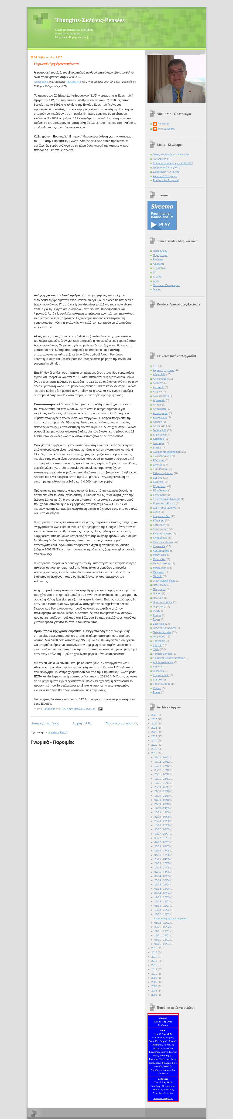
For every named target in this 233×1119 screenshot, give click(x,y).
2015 (154, 952)
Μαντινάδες (159, 559)
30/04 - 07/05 (162, 876)
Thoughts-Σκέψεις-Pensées (90, 20)
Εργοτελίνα (159, 268)
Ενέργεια (158, 481)
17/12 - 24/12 (162, 761)
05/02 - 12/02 (162, 922)
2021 (154, 736)
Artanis (157, 276)
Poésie (157, 688)
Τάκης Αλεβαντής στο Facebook (171, 154)
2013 (154, 960)
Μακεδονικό (160, 554)
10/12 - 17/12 (162, 765)
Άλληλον (158, 383)
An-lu (156, 281)
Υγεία (156, 649)
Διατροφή (158, 443)
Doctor (157, 289)
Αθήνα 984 (159, 374)
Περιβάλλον (159, 584)
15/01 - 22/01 (162, 935)
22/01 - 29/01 (162, 931)
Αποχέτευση (160, 417)
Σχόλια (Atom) (57, 732)
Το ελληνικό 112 (162, 158)
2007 (154, 986)
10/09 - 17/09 (162, 812)
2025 (154, 719)
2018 (154, 748)
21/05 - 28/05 (162, 863)
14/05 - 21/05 (162, 867)
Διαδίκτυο (158, 438)
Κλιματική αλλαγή (163, 542)
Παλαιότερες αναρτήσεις (122, 723)
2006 (154, 990)
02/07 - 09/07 (162, 842)
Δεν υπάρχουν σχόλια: (82, 708)
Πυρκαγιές (159, 606)
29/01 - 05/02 (162, 926)
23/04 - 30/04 (162, 880)
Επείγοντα (159, 494)
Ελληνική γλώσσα (163, 473)
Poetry (157, 692)
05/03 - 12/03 (162, 905)
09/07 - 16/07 (162, 838)
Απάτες (157, 404)
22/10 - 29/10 (162, 791)
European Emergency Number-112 (173, 163)
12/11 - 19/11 (162, 782)
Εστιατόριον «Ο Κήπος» (167, 171)
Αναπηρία (158, 387)
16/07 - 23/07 (162, 833)
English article (161, 675)
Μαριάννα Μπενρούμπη (166, 285)
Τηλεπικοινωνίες (162, 632)
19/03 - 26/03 (162, 897)
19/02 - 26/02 (162, 909)
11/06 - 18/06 (162, 850)
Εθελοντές (159, 460)
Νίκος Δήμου (160, 250)
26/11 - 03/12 (162, 774)
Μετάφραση (160, 567)
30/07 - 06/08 (162, 829)
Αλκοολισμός (160, 378)
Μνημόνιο (158, 572)
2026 (154, 715)
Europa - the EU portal (166, 180)
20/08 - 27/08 (162, 821)
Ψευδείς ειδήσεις (162, 653)
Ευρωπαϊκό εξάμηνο (164, 507)
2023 (154, 727)
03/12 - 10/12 (162, 770)
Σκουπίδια (158, 623)
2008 (154, 982)
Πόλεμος (158, 597)
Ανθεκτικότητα (161, 396)
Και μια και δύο (161, 516)
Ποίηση (157, 593)
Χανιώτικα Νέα (73, 81)
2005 (154, 994)
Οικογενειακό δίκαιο (164, 580)
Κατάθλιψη (159, 524)
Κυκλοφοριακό (161, 550)
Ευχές (156, 511)
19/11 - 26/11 (162, 778)
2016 (154, 948)
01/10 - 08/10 (162, 799)
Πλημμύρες (159, 589)
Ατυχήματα (159, 426)
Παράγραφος (160, 255)
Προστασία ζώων (162, 602)
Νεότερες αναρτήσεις (45, 723)
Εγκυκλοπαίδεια (162, 456)
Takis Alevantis (166, 128)
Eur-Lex (157, 679)
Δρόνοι (157, 447)
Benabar (158, 666)
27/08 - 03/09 (162, 816)
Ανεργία (157, 391)
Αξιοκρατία (159, 400)
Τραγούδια (159, 641)
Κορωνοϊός (159, 546)
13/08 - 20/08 (162, 825)
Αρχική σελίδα (82, 723)
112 (155, 366)
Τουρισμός (159, 636)
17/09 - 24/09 (162, 808)
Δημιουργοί (159, 434)
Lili (154, 272)
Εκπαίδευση (160, 469)
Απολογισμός (160, 413)
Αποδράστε (159, 408)
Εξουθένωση (160, 490)
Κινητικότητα (160, 537)
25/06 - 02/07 (162, 846)
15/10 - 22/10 (162, 795)
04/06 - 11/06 (162, 855)
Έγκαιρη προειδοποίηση (167, 451)
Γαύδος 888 (160, 430)
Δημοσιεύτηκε (42, 81)
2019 (154, 744)
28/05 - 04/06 (162, 859)
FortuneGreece (161, 683)
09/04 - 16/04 (162, 888)
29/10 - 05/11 (162, 787)
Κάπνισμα (158, 520)
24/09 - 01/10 (162, 804)
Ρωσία (157, 610)
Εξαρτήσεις (159, 486)
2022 (154, 731)
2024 (154, 723)
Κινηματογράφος (162, 533)
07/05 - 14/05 (162, 872)
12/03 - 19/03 (162, 901)
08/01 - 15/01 (162, 939)
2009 (154, 977)
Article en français (163, 662)
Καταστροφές (160, 529)
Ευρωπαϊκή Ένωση (164, 503)
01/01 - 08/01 (162, 943)
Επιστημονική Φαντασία (166, 499)
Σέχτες (157, 619)
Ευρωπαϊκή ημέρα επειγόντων (56, 64)
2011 (154, 969)
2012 (154, 965)
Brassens (158, 671)
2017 (154, 753)
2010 (154, 973)
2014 (154, 956)
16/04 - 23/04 (162, 884)
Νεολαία (157, 576)
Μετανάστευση (161, 563)
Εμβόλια (157, 477)
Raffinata (158, 259)
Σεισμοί (157, 615)
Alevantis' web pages (165, 176)
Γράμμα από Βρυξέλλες (166, 167)
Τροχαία (157, 645)
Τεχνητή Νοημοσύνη (164, 628)
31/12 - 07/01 (162, 757)
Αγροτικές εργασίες (164, 370)
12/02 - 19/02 (162, 914)
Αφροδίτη (158, 263)
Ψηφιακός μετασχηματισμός (169, 658)
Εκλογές (157, 464)
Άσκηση (157, 421)
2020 (154, 740)
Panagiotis (164, 123)
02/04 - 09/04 (162, 893)
